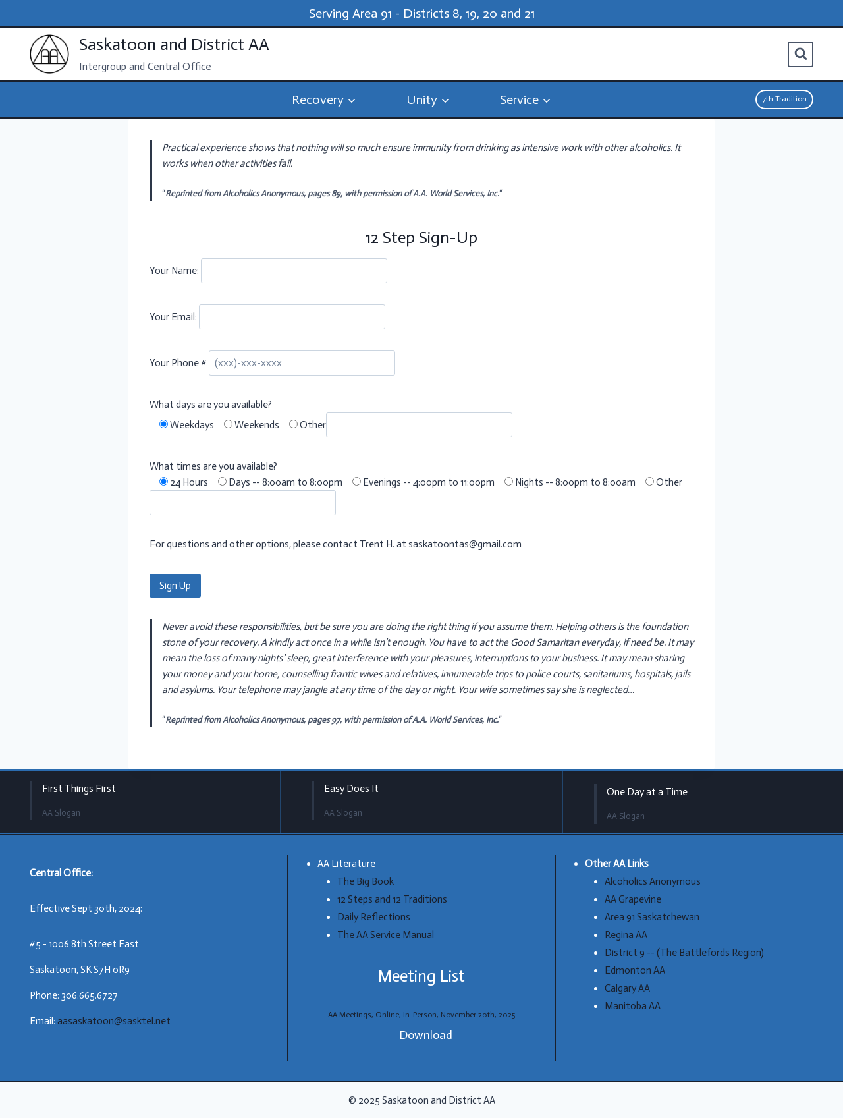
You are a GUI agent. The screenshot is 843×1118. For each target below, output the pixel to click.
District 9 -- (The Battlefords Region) (684, 953)
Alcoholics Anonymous (653, 881)
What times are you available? (213, 466)
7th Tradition (785, 98)
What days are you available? (211, 404)
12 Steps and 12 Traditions (392, 899)
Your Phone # (179, 363)
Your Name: (175, 271)
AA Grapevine (633, 899)
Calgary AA (627, 988)
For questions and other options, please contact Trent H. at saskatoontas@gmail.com (336, 544)
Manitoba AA (633, 1006)
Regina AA (626, 935)
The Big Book (365, 881)
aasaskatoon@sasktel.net (114, 1021)
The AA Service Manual (385, 935)
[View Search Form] (800, 54)
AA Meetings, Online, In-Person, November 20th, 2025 (421, 1014)
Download (425, 1035)
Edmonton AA (635, 970)
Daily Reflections (373, 917)
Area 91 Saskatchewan (652, 917)
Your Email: (174, 317)
